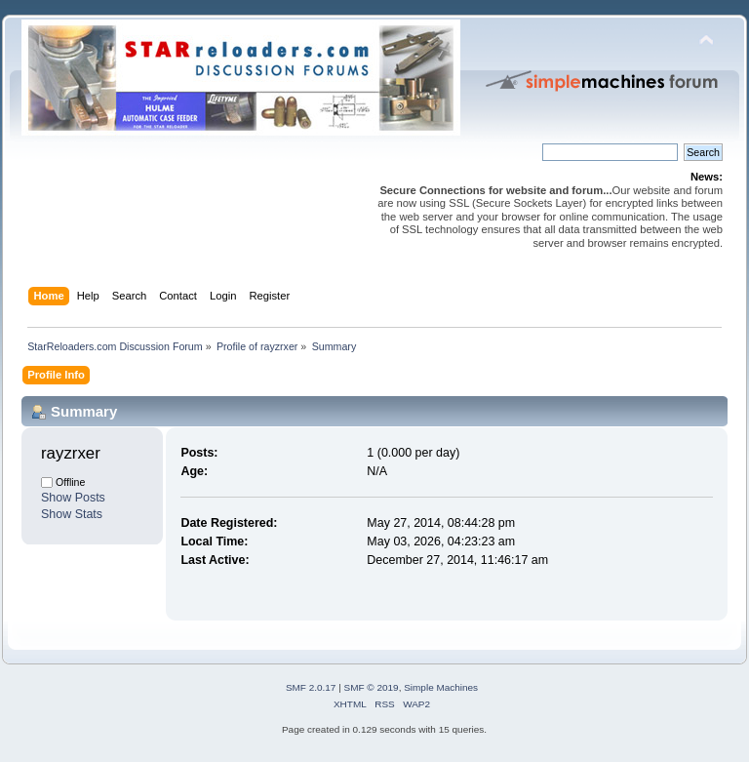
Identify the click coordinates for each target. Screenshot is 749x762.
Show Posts (73, 497)
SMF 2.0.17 (311, 687)
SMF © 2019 (371, 687)
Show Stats (71, 514)
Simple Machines (441, 687)
